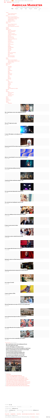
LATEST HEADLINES (14, 342)
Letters (9, 85)
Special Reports (10, 53)
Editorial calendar (11, 92)
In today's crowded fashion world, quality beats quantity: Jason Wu (16, 384)
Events (7, 23)
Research (9, 50)
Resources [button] (30, 9)
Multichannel (10, 73)
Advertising (9, 66)
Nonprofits (9, 48)
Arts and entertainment (11, 31)
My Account (8, 64)
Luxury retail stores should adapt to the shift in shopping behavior (15, 316)
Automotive (9, 32)
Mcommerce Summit (11, 25)
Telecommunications (11, 55)
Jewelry (9, 43)
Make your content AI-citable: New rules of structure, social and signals (16, 157)
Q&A (8, 86)
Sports (9, 54)
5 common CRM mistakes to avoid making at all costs (13, 134)
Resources (7, 91)
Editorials (9, 84)
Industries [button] (16, 9)
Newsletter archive (11, 94)
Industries (7, 28)
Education (9, 35)
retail (9, 51)
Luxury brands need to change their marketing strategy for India (16, 380)
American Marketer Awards (12, 13)
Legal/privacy (10, 70)
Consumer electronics (11, 33)
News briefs (10, 93)
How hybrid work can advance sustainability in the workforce (15, 338)
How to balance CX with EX (9, 282)
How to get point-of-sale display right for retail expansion (14, 191)
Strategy (9, 87)
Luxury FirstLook (8, 63)
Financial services (11, 36)
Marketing (9, 46)
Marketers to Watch (11, 62)
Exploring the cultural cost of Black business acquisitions (14, 259)
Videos (7, 101)
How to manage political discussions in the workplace (14, 248)
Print (8, 75)
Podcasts (7, 89)
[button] (7, 0)
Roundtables (10, 103)
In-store (9, 68)
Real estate (9, 49)
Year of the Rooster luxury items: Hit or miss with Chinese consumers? (17, 379)
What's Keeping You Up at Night (13, 88)
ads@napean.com (36, 410)
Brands (7, 15)
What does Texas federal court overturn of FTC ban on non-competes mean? (17, 304)
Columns (9, 83)
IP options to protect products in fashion (11, 225)
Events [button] (26, 9)
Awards (7, 12)
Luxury (9, 45)
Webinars (7, 102)
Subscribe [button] (35, 8)
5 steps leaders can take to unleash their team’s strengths (14, 236)
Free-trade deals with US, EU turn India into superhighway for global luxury (17, 146)
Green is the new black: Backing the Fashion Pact (14, 375)
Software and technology (12, 52)
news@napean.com (12, 410)
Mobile (9, 72)
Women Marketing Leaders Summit (13, 26)
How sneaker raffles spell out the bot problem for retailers (14, 327)
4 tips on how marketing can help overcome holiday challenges (15, 214)
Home (12, 8)
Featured (7, 27)
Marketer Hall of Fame (11, 14)
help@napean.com (15, 408)
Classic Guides (10, 82)
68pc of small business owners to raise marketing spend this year (15, 112)
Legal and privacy (11, 44)
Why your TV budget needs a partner (11, 123)
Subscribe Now (9, 2)
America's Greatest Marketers (12, 16)
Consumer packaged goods (12, 34)
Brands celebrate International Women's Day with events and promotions (17, 385)
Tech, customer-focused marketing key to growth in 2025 (14, 202)
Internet (9, 69)
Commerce (9, 67)
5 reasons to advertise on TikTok (10, 293)
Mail (8, 71)
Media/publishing (10, 47)
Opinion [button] (21, 9)
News (7, 65)
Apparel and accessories (12, 30)
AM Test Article (8, 374)
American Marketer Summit (12, 24)
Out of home (10, 74)
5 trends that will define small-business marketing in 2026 (14, 180)
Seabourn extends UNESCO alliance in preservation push (15, 376)
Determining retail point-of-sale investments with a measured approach (16, 270)
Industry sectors (8, 29)
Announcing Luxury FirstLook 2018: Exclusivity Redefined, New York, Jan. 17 (18, 383)
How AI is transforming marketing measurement (12, 168)
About (5, 2)
